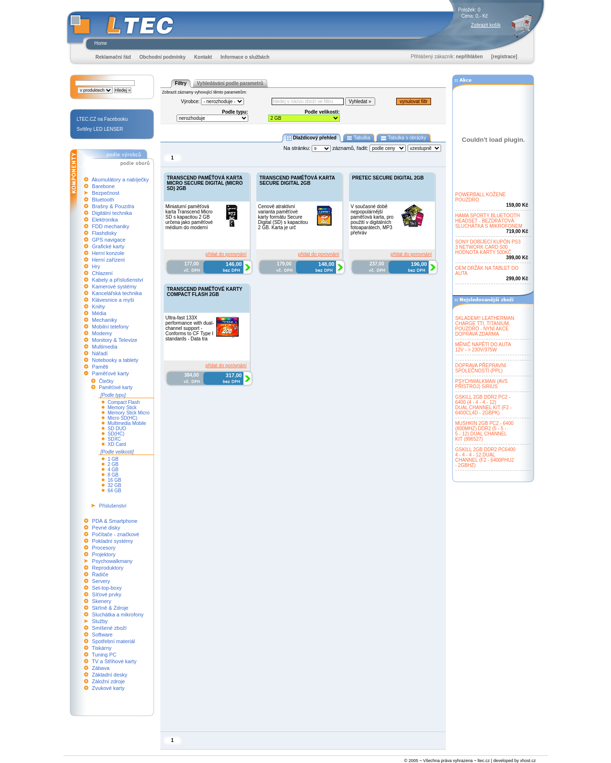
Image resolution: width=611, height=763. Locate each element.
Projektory (104, 554)
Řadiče (100, 574)
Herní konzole (108, 253)
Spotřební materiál (113, 641)
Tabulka (359, 138)
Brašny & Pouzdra (113, 206)
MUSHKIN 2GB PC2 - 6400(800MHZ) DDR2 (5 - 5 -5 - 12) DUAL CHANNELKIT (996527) (484, 431)
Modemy (102, 333)
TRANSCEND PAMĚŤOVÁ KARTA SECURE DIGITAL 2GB (297, 180)
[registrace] (504, 56)
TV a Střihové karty (114, 661)
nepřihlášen (469, 56)
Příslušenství (112, 506)
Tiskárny (101, 648)
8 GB (113, 474)
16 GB (114, 480)
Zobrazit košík (486, 25)
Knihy (98, 306)
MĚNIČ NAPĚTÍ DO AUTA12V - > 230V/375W (483, 347)
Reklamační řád (113, 57)
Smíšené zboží (109, 628)
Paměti (100, 367)
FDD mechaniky (110, 226)
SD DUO (117, 428)
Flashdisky (104, 233)
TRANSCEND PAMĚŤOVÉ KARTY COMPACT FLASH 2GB (204, 291)
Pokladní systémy (112, 541)
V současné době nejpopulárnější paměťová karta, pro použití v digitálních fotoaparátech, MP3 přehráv (372, 219)
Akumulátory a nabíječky (120, 179)
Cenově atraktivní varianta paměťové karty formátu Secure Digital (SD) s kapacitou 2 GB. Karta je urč (283, 217)
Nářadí (100, 353)
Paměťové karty (110, 373)
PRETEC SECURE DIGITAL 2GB (388, 177)
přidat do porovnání (225, 254)
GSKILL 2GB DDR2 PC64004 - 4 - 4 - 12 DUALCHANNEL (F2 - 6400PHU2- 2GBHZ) (485, 457)
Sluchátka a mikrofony (118, 614)
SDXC (114, 439)
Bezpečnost (105, 193)
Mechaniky (104, 320)
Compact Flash (124, 402)
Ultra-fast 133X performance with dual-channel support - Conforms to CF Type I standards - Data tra (190, 328)
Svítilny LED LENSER (100, 129)
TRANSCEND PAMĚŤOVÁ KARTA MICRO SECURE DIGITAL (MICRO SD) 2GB (205, 183)
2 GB (113, 464)
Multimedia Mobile (127, 423)
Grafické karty (108, 246)
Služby (100, 621)
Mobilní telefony (110, 326)
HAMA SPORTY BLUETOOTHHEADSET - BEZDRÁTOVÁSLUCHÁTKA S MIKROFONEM (489, 221)
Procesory (104, 548)
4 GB (113, 469)
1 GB (113, 459)
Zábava (101, 668)
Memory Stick (122, 407)
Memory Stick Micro (129, 412)
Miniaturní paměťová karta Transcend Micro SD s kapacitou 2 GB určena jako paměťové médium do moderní (189, 217)
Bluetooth (103, 199)
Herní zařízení (108, 260)
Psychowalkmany (112, 561)
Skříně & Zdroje (110, 608)
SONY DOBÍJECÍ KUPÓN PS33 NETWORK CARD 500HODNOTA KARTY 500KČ (488, 247)
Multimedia (104, 347)
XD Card (117, 444)
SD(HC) (116, 433)
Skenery (101, 601)
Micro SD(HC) (122, 418)
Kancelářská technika (117, 293)
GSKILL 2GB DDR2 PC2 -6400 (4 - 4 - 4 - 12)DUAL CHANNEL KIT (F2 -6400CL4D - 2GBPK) (483, 404)
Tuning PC (104, 654)
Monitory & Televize (114, 340)
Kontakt (203, 57)
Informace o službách (245, 57)
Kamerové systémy (114, 286)
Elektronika (105, 220)
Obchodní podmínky (162, 57)
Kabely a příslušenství (118, 280)
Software (102, 634)
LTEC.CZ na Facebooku (102, 119)
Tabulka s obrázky (403, 138)
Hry (96, 266)
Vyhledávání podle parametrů (230, 83)
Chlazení (102, 273)
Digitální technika (112, 213)
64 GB (114, 490)
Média (99, 313)
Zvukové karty (108, 688)
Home (101, 43)
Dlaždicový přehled (311, 138)
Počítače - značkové (115, 534)
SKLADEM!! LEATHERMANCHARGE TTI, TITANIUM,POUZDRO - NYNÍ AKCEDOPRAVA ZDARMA (485, 326)
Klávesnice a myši (113, 300)
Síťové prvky (107, 594)
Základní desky (109, 675)
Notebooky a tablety (115, 360)
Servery (101, 581)
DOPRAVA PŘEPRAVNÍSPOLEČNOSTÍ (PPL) (480, 368)
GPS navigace (109, 240)
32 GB (114, 485)
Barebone (103, 186)
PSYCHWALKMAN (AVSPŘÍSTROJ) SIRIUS (481, 384)
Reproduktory (108, 568)
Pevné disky (106, 527)
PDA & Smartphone (114, 521)
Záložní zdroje (108, 681)
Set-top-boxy (107, 588)
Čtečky (106, 381)
